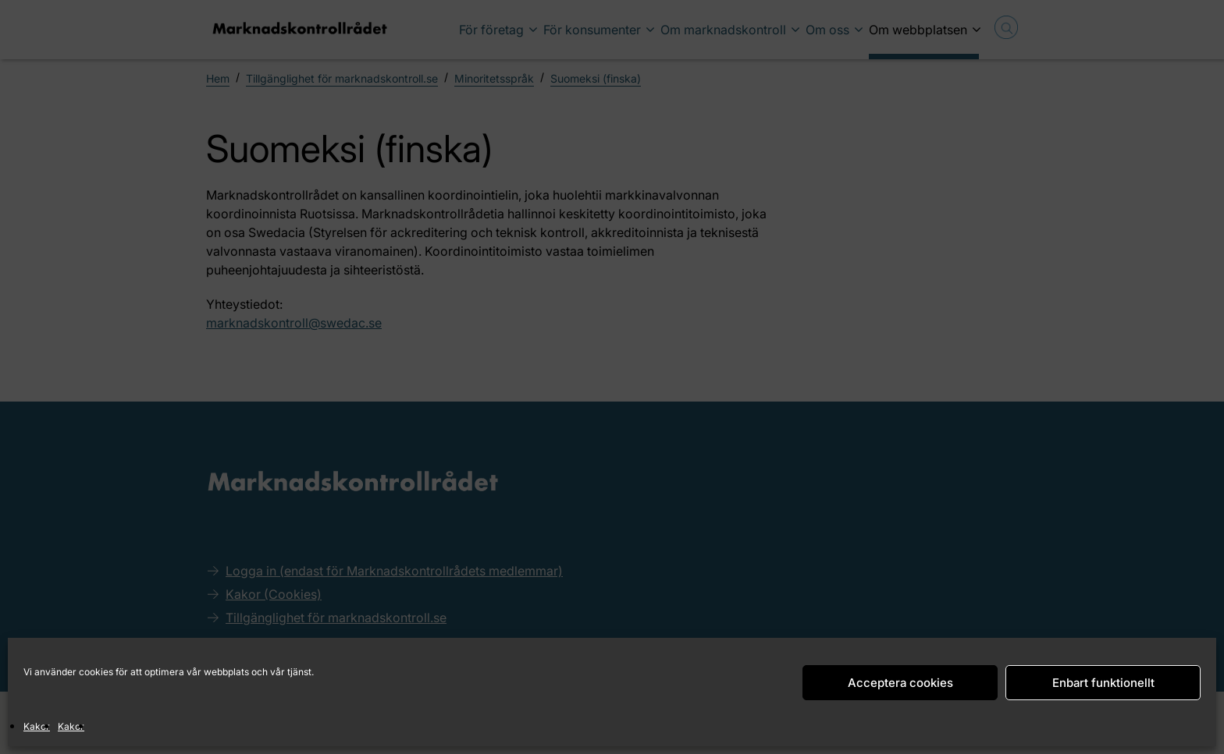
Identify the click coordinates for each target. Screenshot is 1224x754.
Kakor (36, 726)
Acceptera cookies (900, 682)
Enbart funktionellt (1103, 682)
